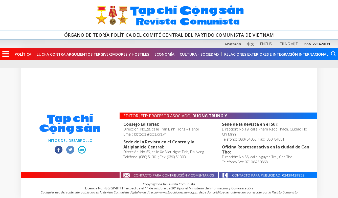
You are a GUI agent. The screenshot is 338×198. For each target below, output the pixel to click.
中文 (250, 43)
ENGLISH (267, 43)
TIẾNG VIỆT (289, 43)
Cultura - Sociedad (199, 54)
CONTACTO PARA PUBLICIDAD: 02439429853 (268, 175)
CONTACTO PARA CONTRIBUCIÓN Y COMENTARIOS (173, 175)
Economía (164, 54)
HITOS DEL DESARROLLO (70, 140)
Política (23, 54)
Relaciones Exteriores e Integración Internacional (276, 54)
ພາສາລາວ (233, 43)
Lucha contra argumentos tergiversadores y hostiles (93, 54)
